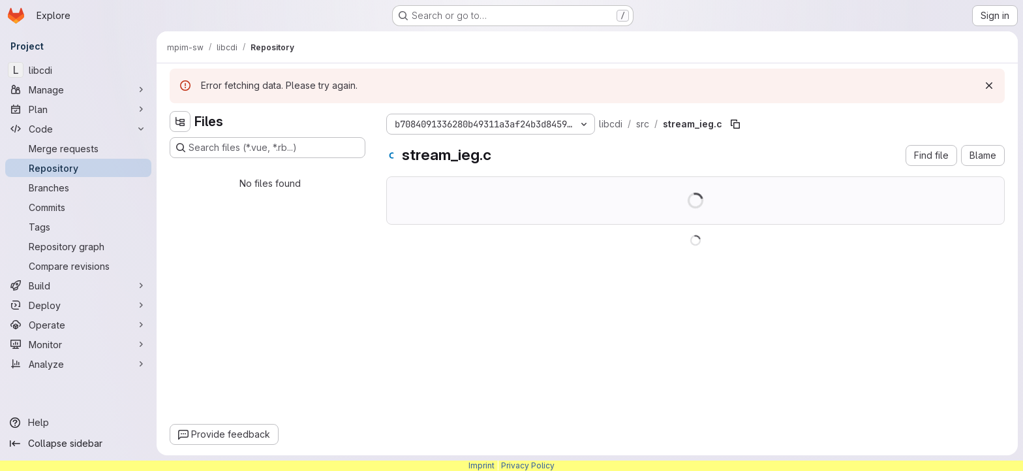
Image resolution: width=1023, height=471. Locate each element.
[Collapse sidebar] (78, 443)
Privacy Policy (528, 465)
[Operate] (78, 325)
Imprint (481, 465)
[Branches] (78, 187)
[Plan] (78, 109)
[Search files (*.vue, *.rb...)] (267, 147)
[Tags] (78, 227)
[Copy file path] (735, 124)
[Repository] (78, 168)
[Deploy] (78, 305)
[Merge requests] (78, 148)
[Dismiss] (989, 85)
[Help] (78, 423)
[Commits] (78, 207)
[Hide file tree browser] (180, 121)
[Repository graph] (78, 246)
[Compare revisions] (78, 266)
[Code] (78, 129)
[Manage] (78, 89)
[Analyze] (78, 364)
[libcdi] (78, 70)
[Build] (78, 285)
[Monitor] (78, 344)
